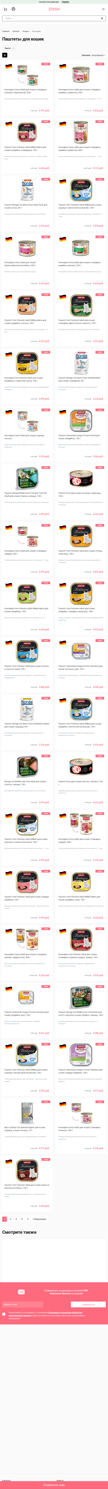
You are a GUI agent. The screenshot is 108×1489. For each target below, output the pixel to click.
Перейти (65, 2)
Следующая (39, 1224)
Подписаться (88, 1310)
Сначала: (86, 55)
